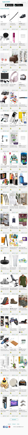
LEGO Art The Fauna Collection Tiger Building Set (4, 187)
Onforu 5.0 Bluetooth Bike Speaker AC (5, 44)
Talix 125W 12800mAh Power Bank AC (14, 126)
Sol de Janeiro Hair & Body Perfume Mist (14, 44)
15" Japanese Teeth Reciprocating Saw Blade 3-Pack (4, 208)
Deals (18, 2)
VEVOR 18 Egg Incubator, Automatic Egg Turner (5, 391)
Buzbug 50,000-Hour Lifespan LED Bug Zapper (13, 411)
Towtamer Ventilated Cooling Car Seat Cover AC (23, 187)
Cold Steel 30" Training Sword (13, 24)
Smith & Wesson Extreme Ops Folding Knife (23, 106)
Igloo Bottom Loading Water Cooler (5, 411)
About (9, 424)
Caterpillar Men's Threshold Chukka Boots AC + (14, 310)
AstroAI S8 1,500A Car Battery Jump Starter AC (5, 310)
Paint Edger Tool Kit (22, 125)
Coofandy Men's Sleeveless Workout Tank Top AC (23, 289)
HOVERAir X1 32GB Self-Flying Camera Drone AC (4, 106)
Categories (23, 2)
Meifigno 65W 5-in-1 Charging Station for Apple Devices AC (4, 126)
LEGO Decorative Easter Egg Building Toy (22, 371)
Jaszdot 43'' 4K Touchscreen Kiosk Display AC (13, 187)
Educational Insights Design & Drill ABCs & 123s (14, 106)
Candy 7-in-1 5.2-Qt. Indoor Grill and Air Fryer (22, 391)
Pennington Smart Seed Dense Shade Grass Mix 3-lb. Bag (13, 147)
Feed (18, 424)
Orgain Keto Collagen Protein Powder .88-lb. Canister (23, 167)
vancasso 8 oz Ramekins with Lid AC (5, 370)
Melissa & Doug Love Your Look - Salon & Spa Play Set (23, 269)
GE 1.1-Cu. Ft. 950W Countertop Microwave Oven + (23, 147)
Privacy (14, 424)
